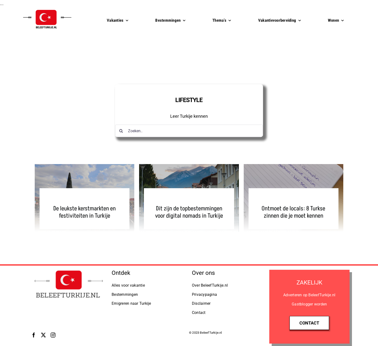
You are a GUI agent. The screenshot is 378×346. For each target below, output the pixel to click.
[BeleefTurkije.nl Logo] (47, 9)
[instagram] (53, 335)
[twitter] (43, 335)
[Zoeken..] (189, 131)
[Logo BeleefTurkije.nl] (68, 269)
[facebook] (33, 335)
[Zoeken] (121, 131)
